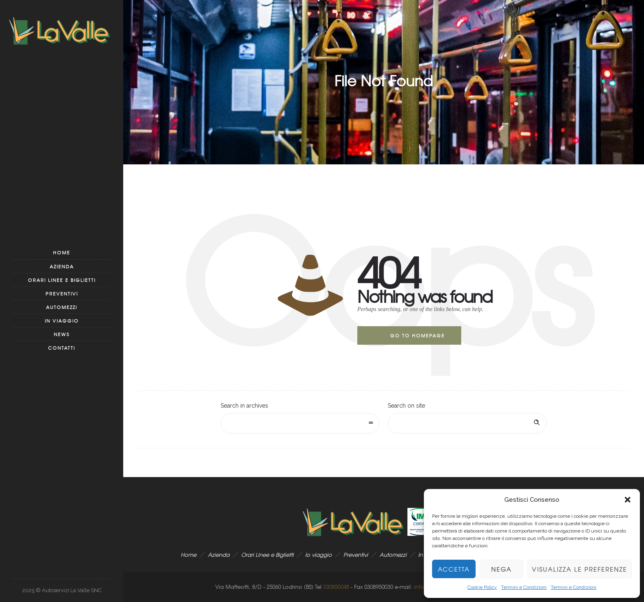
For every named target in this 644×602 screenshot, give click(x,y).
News (61, 334)
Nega (501, 569)
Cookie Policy (482, 587)
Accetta (454, 569)
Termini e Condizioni (524, 587)
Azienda (62, 266)
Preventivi (62, 293)
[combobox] (300, 423)
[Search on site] (467, 423)
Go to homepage (417, 335)
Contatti (61, 347)
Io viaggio (318, 554)
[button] (627, 500)
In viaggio (62, 320)
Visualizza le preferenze (579, 569)
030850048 (336, 586)
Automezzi (61, 307)
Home (61, 252)
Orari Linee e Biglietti (62, 280)
